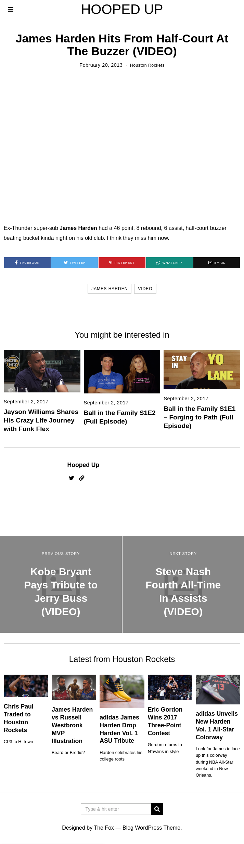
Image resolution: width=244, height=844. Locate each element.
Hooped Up (83, 465)
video (145, 288)
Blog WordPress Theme (151, 828)
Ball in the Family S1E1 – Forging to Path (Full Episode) (199, 417)
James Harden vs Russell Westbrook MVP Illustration (72, 725)
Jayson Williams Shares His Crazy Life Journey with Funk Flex (41, 420)
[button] (157, 809)
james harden (109, 288)
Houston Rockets (147, 65)
